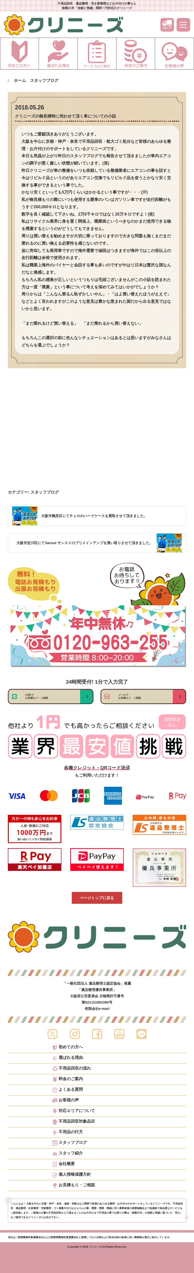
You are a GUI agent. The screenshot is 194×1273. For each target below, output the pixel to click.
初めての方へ (67, 1047)
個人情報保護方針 (71, 1174)
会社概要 (63, 1164)
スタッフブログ (45, 492)
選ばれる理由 (67, 1058)
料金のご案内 (67, 1079)
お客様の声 (65, 1100)
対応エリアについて (73, 1111)
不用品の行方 (67, 1132)
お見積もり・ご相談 (73, 1185)
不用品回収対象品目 (73, 1121)
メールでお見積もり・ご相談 (129, 696)
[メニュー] (183, 25)
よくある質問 (67, 1090)
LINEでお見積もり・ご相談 (36, 696)
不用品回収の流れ (71, 1068)
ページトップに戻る (97, 898)
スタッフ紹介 (67, 1153)
